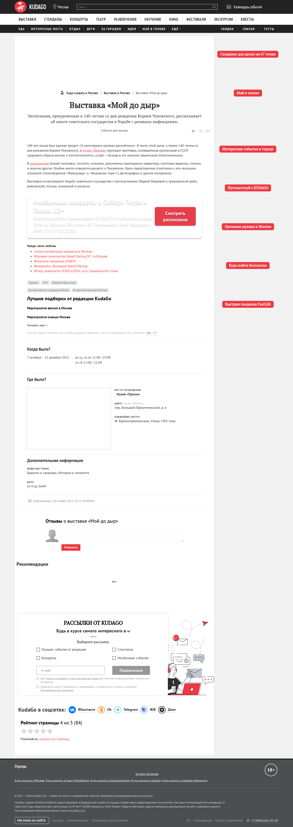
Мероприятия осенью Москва (48, 317)
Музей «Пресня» (128, 394)
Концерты (49, 658)
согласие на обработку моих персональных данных (72, 678)
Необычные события (132, 658)
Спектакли (125, 649)
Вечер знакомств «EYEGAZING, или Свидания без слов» (76, 271)
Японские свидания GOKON (55, 261)
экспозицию (39, 163)
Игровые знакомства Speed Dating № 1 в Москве (70, 256)
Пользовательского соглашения (57, 690)
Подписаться (131, 670)
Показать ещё (37, 325)
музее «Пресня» (94, 150)
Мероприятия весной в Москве (49, 308)
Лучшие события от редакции (64, 649)
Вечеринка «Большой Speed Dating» (61, 266)
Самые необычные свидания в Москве (63, 251)
